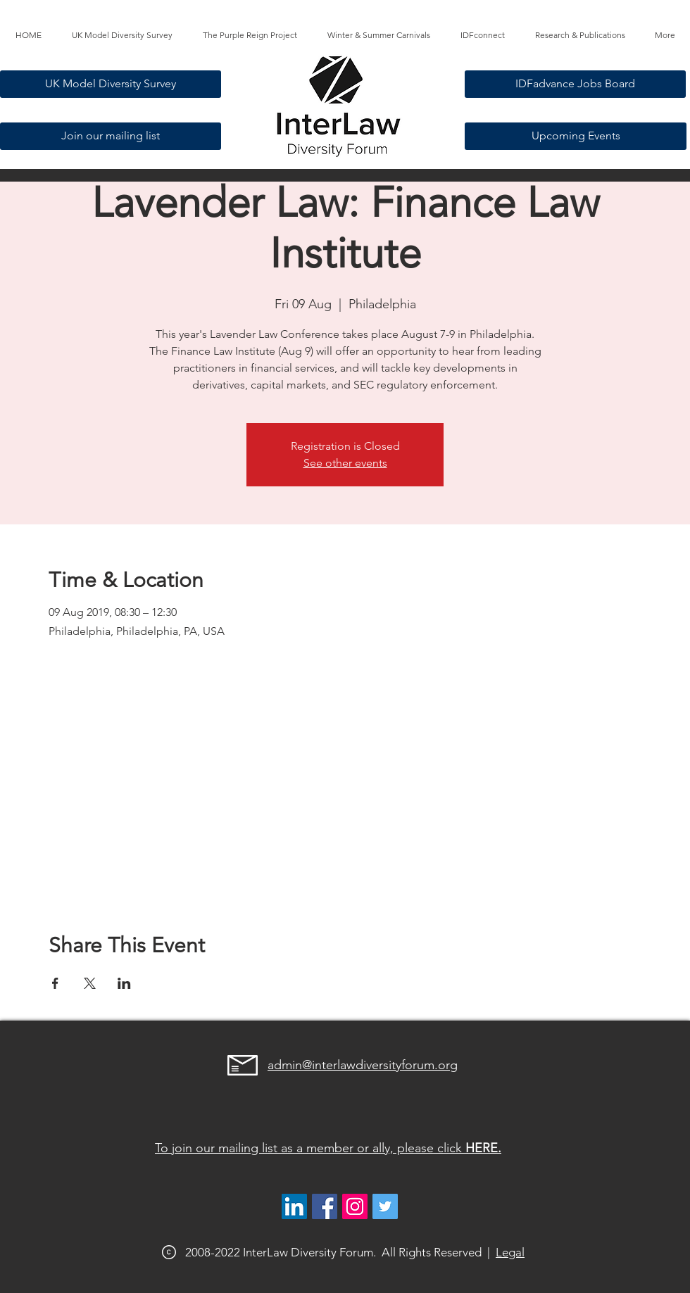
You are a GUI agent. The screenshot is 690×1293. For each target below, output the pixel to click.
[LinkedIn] (294, 1206)
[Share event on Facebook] (55, 983)
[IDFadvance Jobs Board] (575, 84)
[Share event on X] (89, 983)
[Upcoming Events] (575, 136)
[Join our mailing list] (110, 136)
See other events (345, 462)
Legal (510, 1252)
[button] (249, 35)
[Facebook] (324, 1206)
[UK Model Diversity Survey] (110, 84)
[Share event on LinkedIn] (124, 983)
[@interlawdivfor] (385, 1206)
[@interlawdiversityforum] (355, 1206)
